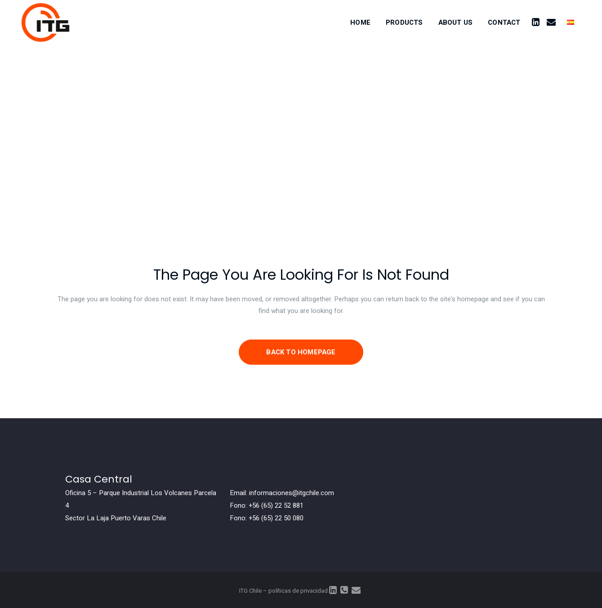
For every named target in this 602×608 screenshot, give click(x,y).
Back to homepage (300, 352)
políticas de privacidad (298, 590)
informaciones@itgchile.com (291, 493)
